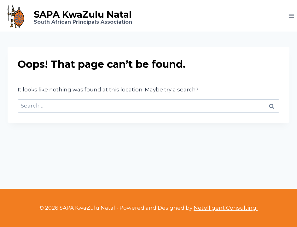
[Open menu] (291, 15)
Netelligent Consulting (226, 208)
